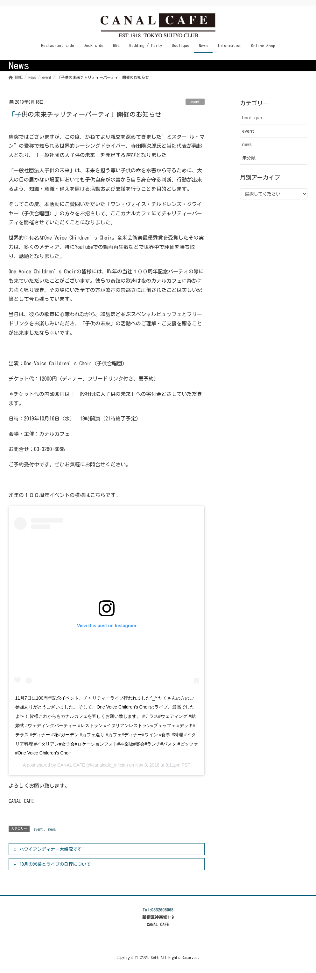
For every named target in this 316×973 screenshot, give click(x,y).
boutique (252, 117)
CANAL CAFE (71, 765)
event (195, 102)
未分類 (249, 158)
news (52, 829)
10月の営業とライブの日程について (55, 864)
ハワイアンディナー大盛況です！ (52, 849)
